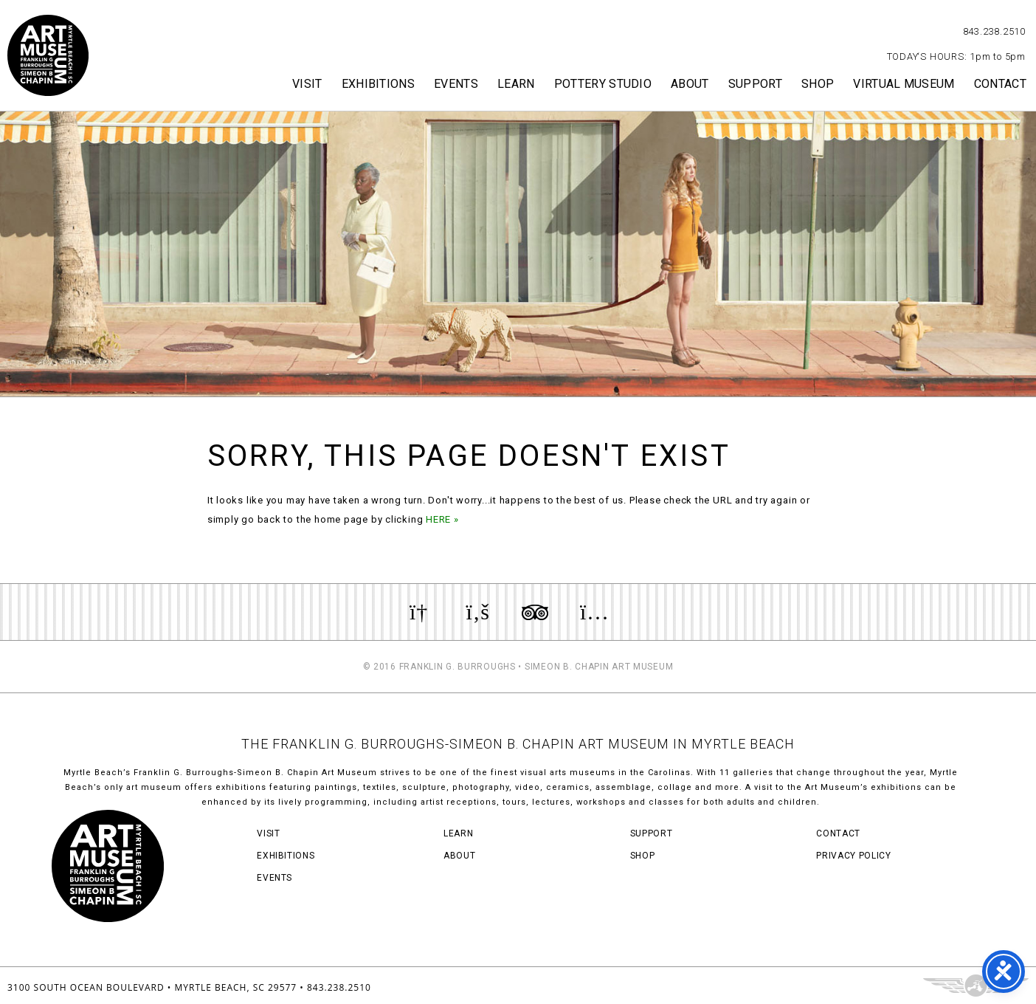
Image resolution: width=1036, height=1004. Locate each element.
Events (456, 84)
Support (755, 84)
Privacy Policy (853, 855)
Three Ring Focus (976, 985)
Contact (1000, 84)
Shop (817, 84)
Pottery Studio (603, 84)
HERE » (442, 519)
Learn (516, 84)
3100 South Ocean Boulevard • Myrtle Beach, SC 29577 (152, 987)
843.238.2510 (994, 31)
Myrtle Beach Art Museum (48, 55)
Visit (307, 84)
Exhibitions (378, 84)
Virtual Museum (903, 84)
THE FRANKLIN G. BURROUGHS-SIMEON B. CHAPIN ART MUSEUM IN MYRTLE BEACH (518, 744)
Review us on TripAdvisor (535, 612)
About (690, 84)
